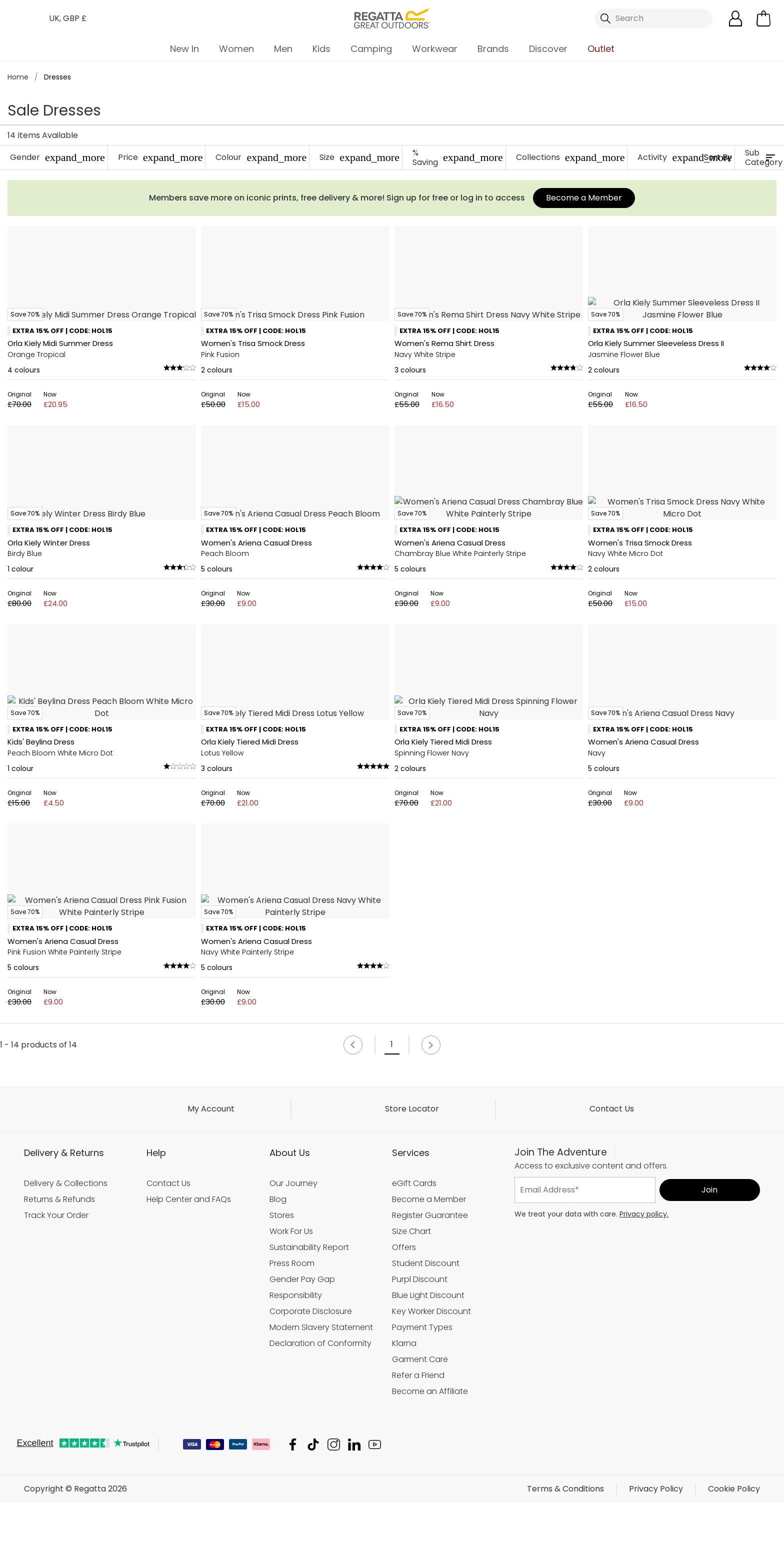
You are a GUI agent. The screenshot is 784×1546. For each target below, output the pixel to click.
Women (236, 48)
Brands (493, 48)
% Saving (457, 157)
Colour (261, 157)
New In (184, 48)
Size (360, 157)
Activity (685, 157)
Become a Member (584, 198)
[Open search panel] (653, 18)
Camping (371, 48)
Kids (321, 48)
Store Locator (412, 1482)
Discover (548, 48)
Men (283, 48)
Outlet (601, 48)
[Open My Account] (736, 18)
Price (160, 157)
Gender (57, 157)
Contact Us (612, 1482)
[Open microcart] (764, 18)
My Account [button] (211, 1482)
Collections (570, 157)
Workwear (435, 48)
